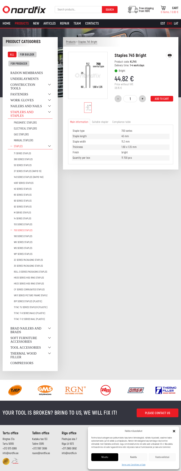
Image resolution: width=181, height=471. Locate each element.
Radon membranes (26, 73)
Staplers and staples (22, 113)
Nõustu (104, 457)
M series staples (22, 212)
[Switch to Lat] (176, 23)
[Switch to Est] (162, 23)
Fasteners (19, 94)
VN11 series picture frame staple (31, 295)
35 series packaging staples (28, 265)
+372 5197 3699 (39, 448)
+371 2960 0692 (69, 448)
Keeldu (133, 457)
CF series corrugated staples (29, 289)
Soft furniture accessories (23, 339)
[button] (174, 431)
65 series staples (22, 194)
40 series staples (22, 188)
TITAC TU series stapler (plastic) (30, 307)
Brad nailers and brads (25, 330)
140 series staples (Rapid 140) (28, 177)
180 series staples (23, 236)
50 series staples (22, 165)
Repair (64, 23)
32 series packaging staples (28, 259)
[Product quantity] (130, 98)
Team (77, 23)
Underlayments (24, 79)
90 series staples (22, 200)
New (36, 23)
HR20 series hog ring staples (29, 277)
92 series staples (22, 206)
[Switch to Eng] (169, 23)
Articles (49, 23)
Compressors (21, 363)
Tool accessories (25, 347)
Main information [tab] (79, 122)
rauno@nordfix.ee (41, 453)
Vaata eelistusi (162, 457)
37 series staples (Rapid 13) (27, 171)
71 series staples (22, 153)
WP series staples (23, 254)
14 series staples (22, 218)
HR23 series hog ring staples (29, 283)
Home (6, 23)
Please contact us (157, 413)
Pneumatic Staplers (25, 122)
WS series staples (23, 248)
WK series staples (23, 242)
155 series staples (23, 224)
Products (22, 23)
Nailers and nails (26, 106)
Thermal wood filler (23, 355)
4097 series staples (24, 183)
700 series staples (23, 230)
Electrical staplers (25, 128)
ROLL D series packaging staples (30, 271)
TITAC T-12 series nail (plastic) (29, 319)
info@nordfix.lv (69, 453)
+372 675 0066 (10, 448)
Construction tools (22, 86)
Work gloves (22, 100)
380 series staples (23, 159)
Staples (18, 146)
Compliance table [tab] (121, 122)
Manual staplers (23, 140)
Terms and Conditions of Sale (133, 465)
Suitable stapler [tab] (100, 122)
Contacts (92, 23)
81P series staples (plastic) (28, 301)
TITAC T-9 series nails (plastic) (29, 313)
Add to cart (162, 99)
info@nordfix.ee (10, 453)
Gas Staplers (21, 134)
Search (110, 9)
